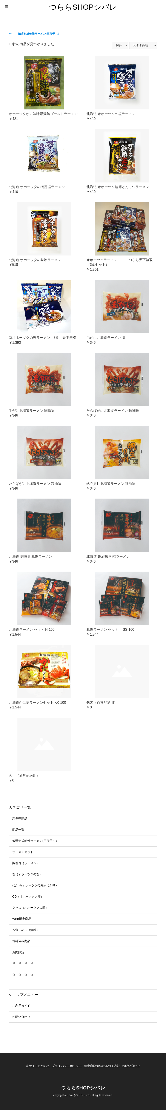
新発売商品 (19, 818)
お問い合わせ (21, 1017)
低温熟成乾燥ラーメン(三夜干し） (35, 841)
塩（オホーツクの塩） (27, 874)
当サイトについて (33, 1063)
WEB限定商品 (21, 918)
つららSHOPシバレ (83, 7)
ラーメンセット (22, 852)
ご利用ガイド (21, 1005)
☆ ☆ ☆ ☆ (22, 974)
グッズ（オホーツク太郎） (30, 907)
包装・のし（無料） (25, 930)
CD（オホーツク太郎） (28, 896)
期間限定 (18, 952)
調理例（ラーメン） (25, 863)
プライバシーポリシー (65, 1063)
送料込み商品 (21, 941)
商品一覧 (18, 829)
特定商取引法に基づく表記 (104, 1063)
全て (12, 33)
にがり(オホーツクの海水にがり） (35, 885)
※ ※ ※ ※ (22, 963)
